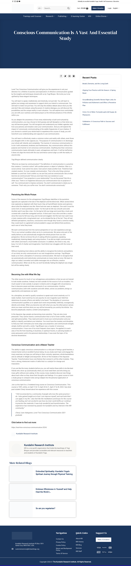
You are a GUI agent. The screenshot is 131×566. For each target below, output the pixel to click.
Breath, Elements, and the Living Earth (95, 84)
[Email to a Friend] (69, 76)
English (116, 8)
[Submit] (68, 8)
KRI (90, 16)
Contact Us (60, 539)
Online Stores (102, 16)
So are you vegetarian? (45, 508)
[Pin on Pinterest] (73, 76)
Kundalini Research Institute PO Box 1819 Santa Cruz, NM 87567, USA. (29, 544)
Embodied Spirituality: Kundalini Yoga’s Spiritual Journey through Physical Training (54, 472)
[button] (82, 8)
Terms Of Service (62, 554)
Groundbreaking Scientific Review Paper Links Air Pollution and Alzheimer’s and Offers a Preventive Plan (99, 102)
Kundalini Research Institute (27, 434)
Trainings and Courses (33, 16)
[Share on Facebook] (61, 76)
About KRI (79, 539)
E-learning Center (78, 16)
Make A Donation (98, 8)
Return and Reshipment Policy (64, 550)
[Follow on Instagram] (15, 1)
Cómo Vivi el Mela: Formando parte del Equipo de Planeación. (99, 113)
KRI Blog (79, 545)
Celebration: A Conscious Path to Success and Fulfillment (98, 123)
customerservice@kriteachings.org (25, 549)
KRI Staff (79, 552)
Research (50, 16)
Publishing (63, 16)
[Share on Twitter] (65, 76)
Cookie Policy (61, 545)
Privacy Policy (61, 542)
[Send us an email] (17, 1)
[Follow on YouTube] (19, 1)
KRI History (80, 542)
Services (79, 548)
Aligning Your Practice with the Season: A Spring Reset (99, 91)
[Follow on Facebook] (13, 1)
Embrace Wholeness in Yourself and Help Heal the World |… (54, 490)
